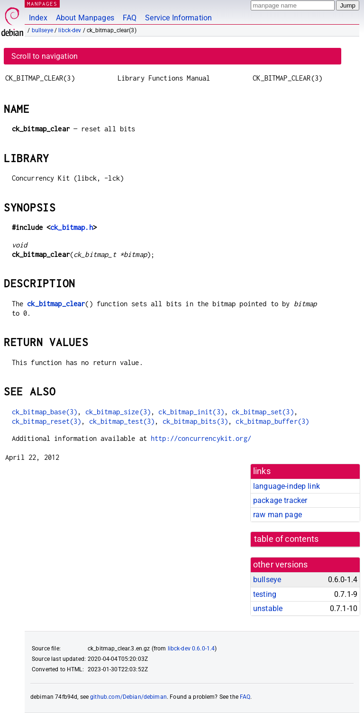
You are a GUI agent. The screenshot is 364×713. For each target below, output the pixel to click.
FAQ (129, 17)
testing (264, 594)
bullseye (42, 30)
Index (38, 17)
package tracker (280, 500)
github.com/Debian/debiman (128, 697)
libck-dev (69, 30)
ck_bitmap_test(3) (122, 421)
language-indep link (286, 486)
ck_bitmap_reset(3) (47, 421)
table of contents (286, 539)
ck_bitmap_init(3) (191, 412)
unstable (267, 608)
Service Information (178, 17)
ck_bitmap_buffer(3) (272, 421)
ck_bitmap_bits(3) (195, 421)
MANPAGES (42, 3)
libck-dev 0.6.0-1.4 (191, 648)
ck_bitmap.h (71, 227)
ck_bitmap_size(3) (118, 412)
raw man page (277, 514)
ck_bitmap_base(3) (45, 412)
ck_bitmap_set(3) (262, 412)
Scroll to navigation (44, 56)
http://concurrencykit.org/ (201, 438)
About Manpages (85, 17)
